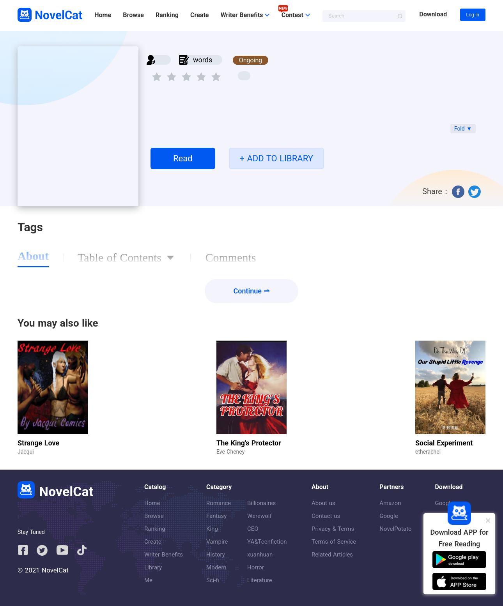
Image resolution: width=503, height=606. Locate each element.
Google (388, 515)
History (215, 554)
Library (153, 567)
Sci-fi (212, 580)
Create (199, 15)
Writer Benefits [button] (245, 15)
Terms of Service (334, 541)
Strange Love (38, 443)
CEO (253, 528)
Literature (259, 580)
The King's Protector (248, 443)
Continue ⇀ (252, 291)
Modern (216, 567)
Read (183, 158)
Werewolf (259, 515)
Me (148, 580)
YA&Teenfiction (267, 541)
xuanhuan (260, 554)
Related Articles (332, 554)
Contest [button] (296, 15)
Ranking (167, 15)
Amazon (390, 503)
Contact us (326, 515)
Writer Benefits (163, 554)
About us (323, 503)
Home (102, 15)
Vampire (217, 541)
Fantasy (216, 515)
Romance (218, 503)
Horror (255, 567)
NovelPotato (395, 528)
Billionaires (261, 503)
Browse (133, 15)
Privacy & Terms (333, 528)
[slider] (188, 74)
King (212, 528)
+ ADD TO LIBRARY (276, 158)
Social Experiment (444, 443)
